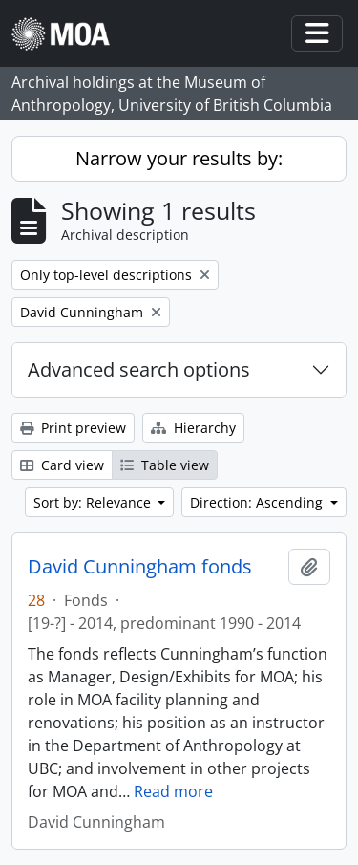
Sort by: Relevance (94, 502)
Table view (164, 465)
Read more (173, 791)
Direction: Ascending (258, 502)
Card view (62, 465)
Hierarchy (193, 428)
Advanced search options (139, 369)
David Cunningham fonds (140, 566)
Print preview (73, 428)
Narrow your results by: (179, 158)
